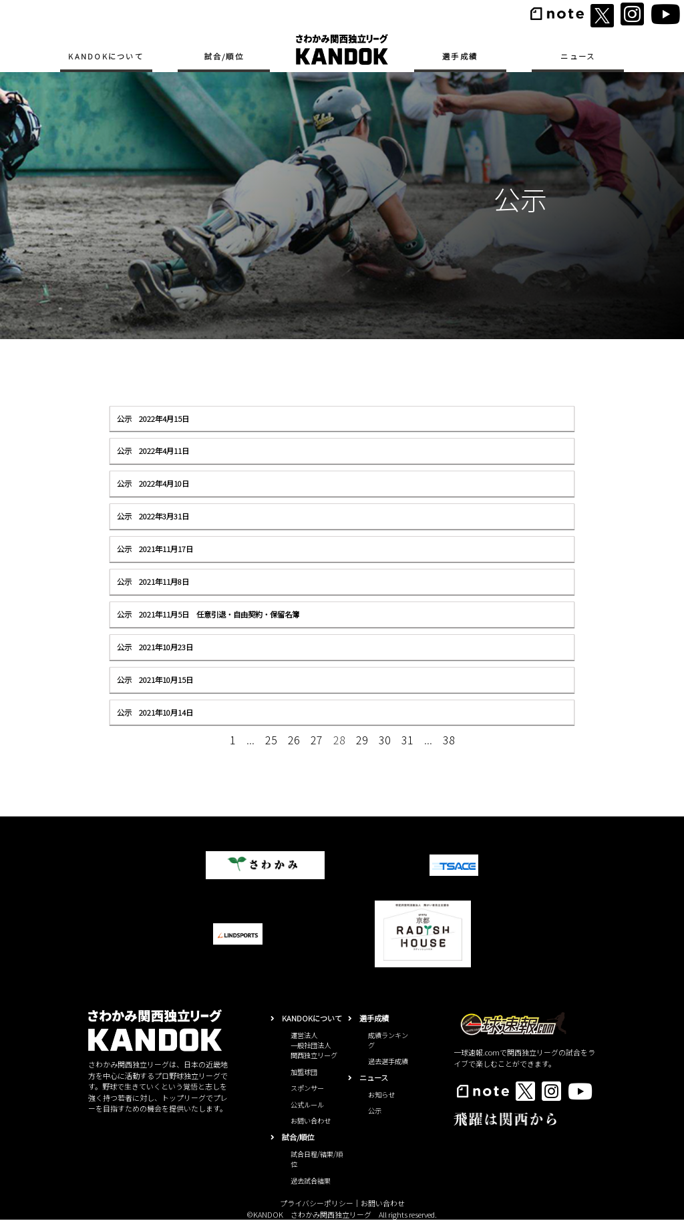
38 (449, 740)
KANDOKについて (106, 56)
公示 (374, 1114)
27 (317, 740)
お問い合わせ (311, 1124)
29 (362, 740)
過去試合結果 (311, 1183)
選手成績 (460, 56)
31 (407, 740)
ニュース (577, 56)
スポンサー (307, 1091)
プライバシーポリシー (316, 1206)
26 (294, 740)
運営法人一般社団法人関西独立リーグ (314, 1048)
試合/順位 (224, 56)
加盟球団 (304, 1075)
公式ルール (307, 1108)
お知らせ (381, 1098)
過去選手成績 (388, 1064)
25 (271, 740)
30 (385, 740)
